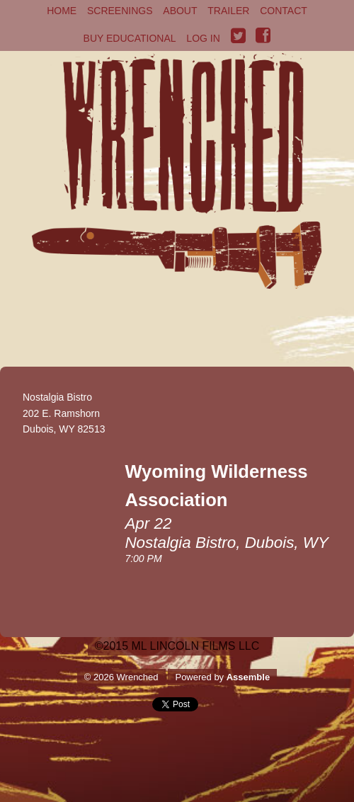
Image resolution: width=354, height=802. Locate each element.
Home (61, 10)
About (180, 10)
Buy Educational (130, 38)
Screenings (120, 10)
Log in (202, 38)
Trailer (228, 10)
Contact (283, 10)
